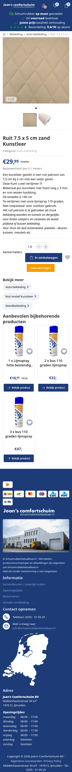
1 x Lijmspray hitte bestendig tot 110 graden (18, 365)
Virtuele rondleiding (16, 602)
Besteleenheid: (12, 168)
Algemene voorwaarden (26, 761)
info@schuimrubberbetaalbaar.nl (34, 628)
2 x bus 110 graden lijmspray (53, 362)
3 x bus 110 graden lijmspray (18, 434)
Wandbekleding (16, 305)
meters (12, 252)
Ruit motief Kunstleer (19, 296)
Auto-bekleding (27, 151)
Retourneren (11, 596)
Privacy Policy (52, 761)
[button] (36, 108)
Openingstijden (13, 590)
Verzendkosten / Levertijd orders (24, 584)
